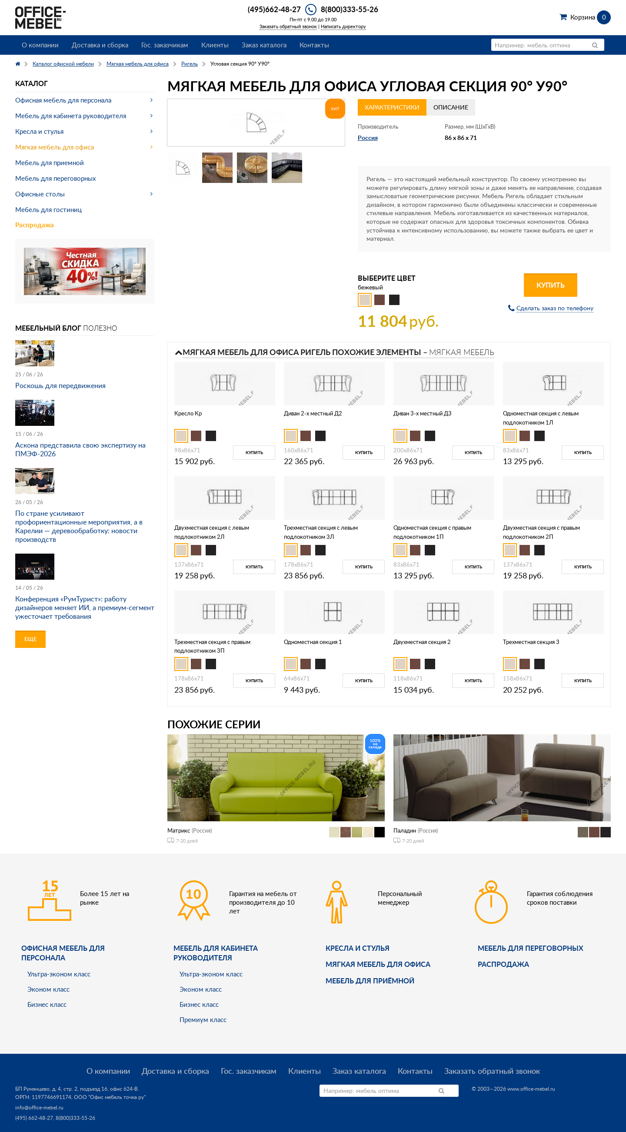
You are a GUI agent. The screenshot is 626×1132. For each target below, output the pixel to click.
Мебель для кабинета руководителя (70, 115)
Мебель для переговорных (55, 178)
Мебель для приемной (49, 162)
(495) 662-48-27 (34, 1118)
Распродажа (34, 224)
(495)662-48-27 (274, 9)
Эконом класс (48, 989)
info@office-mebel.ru (39, 1107)
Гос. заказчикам (164, 44)
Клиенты (215, 44)
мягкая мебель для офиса (378, 964)
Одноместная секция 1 (313, 642)
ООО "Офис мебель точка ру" (110, 1097)
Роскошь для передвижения (60, 385)
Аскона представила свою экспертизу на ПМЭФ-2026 (80, 449)
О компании (40, 44)
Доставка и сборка (100, 44)
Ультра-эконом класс (58, 973)
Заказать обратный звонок (288, 26)
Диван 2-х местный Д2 (313, 413)
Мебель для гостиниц (48, 209)
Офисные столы (40, 193)
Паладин (404, 830)
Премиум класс (203, 1019)
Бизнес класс (47, 1004)
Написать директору (343, 26)
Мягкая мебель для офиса (54, 147)
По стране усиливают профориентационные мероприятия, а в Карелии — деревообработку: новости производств (79, 526)
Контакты (314, 44)
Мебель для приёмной (370, 981)
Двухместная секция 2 (422, 642)
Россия (368, 137)
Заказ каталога (264, 44)
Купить (550, 285)
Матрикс (178, 830)
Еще (30, 639)
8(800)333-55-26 (349, 9)
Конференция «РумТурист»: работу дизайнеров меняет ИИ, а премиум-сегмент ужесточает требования (84, 607)
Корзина (590, 17)
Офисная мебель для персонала (63, 100)
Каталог (31, 83)
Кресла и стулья (39, 131)
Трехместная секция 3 (531, 642)
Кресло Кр (188, 413)
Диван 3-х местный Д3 (422, 413)
